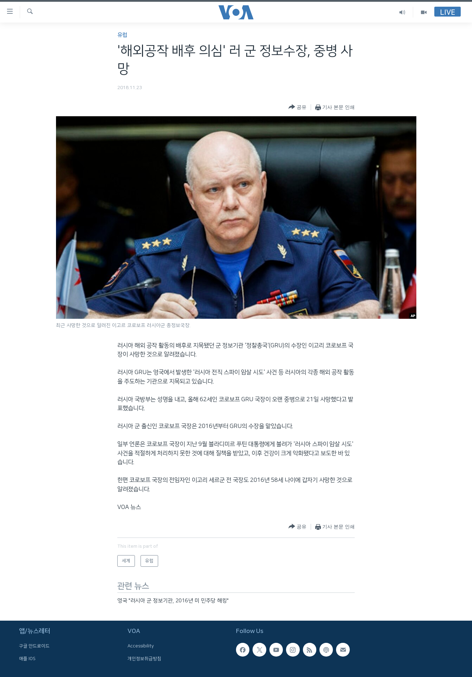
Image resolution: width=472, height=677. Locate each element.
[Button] (297, 107)
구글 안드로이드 (34, 646)
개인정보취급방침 (144, 658)
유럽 (122, 35)
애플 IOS (27, 658)
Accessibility (141, 646)
